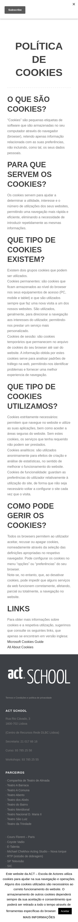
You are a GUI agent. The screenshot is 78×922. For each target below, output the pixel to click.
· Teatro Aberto (15, 795)
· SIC (9, 866)
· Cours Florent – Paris (20, 837)
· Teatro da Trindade (18, 824)
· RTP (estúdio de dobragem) (24, 856)
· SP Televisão (15, 861)
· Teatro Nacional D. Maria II (24, 814)
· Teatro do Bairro (17, 804)
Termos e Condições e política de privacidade (29, 697)
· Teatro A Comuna (18, 790)
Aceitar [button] (65, 911)
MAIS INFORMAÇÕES (39, 917)
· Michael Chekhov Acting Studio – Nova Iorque (36, 851)
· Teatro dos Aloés (17, 799)
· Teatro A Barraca (17, 785)
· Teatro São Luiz (16, 819)
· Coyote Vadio (15, 842)
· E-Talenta (13, 846)
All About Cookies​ (20, 647)
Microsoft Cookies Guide (25, 642)
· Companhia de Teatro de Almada (28, 780)
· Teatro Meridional (18, 809)
